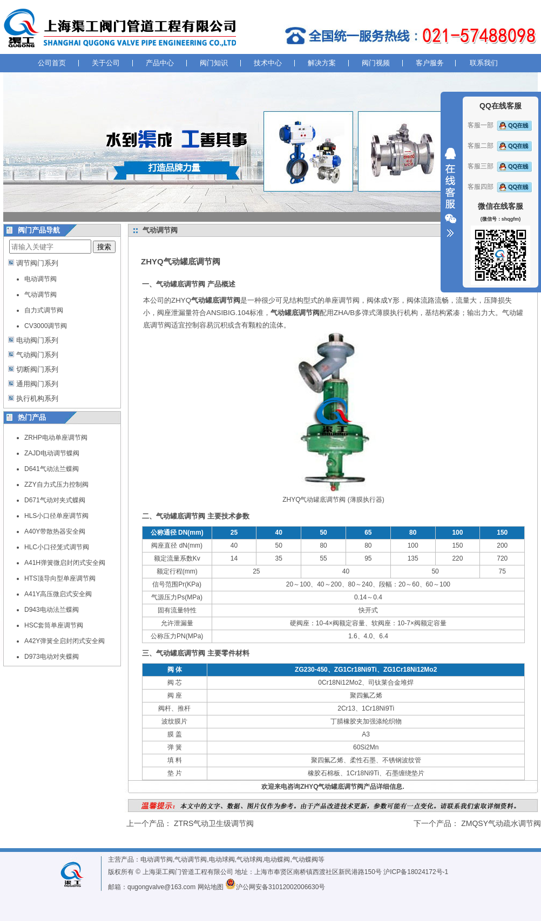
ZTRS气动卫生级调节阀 (214, 823)
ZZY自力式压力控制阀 (56, 484)
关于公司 (106, 63)
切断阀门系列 (37, 369)
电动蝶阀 (277, 859)
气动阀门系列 (37, 355)
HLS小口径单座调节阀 (56, 516)
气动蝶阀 (305, 859)
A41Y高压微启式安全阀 (58, 594)
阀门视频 (376, 63)
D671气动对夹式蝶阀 (54, 500)
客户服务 (430, 63)
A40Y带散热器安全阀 (54, 531)
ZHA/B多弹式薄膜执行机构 (376, 313)
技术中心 (268, 63)
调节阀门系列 (37, 263)
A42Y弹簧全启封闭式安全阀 (64, 641)
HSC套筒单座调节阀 (53, 625)
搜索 (104, 247)
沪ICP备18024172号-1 (415, 872)
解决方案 (322, 63)
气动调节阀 (40, 294)
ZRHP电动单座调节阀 (55, 437)
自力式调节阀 (43, 310)
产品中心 (160, 63)
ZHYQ (205, 300)
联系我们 (484, 63)
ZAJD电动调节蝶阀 (51, 453)
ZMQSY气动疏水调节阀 (501, 823)
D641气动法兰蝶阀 (51, 469)
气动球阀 (249, 859)
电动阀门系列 (37, 340)
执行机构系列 (37, 398)
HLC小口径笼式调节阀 (56, 547)
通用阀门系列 (37, 384)
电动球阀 (222, 859)
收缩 (450, 192)
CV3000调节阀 (45, 326)
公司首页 (52, 63)
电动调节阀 (40, 279)
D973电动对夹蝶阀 (51, 656)
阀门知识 (214, 63)
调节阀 (349, 300)
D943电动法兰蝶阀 (51, 609)
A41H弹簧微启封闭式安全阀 (64, 563)
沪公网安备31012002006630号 (275, 887)
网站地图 (211, 887)
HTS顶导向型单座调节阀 (60, 578)
